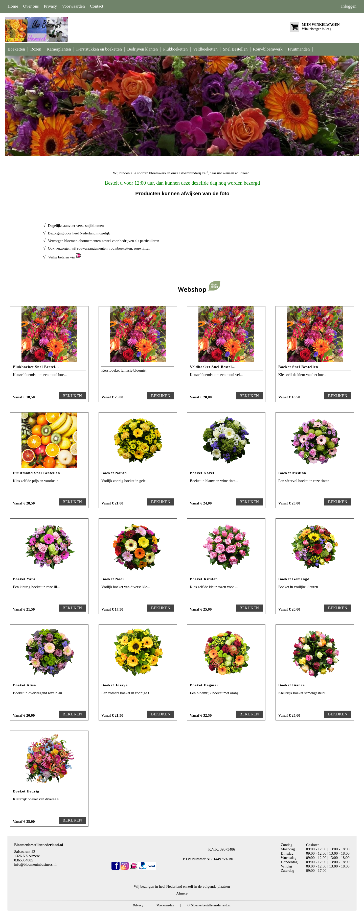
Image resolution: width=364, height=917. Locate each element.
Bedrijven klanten (142, 49)
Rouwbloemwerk (268, 49)
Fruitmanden (299, 49)
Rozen (35, 49)
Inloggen (348, 6)
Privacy (50, 6)
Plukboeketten (175, 49)
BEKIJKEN (72, 396)
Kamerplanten (59, 49)
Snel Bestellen (235, 49)
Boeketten (16, 49)
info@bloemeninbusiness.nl (35, 864)
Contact (96, 6)
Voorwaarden (73, 6)
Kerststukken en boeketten (99, 49)
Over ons (31, 6)
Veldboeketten (205, 49)
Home (13, 6)
